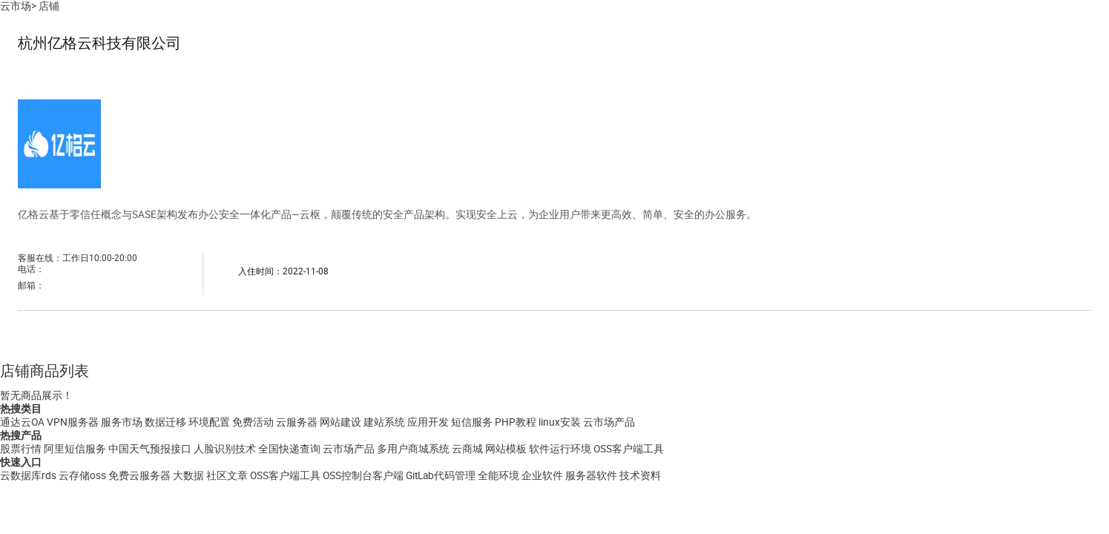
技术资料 (640, 475)
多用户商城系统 (413, 449)
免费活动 (253, 422)
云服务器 (296, 422)
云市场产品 (609, 422)
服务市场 (121, 422)
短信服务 (472, 422)
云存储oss (82, 475)
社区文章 (227, 475)
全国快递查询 (289, 449)
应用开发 (428, 422)
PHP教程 (515, 422)
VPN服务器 (73, 422)
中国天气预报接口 (149, 449)
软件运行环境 (560, 449)
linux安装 (560, 422)
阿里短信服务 (75, 449)
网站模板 (506, 449)
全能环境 (498, 475)
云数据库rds (28, 475)
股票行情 (21, 449)
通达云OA (22, 422)
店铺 (49, 6)
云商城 (467, 449)
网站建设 (340, 422)
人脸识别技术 (225, 449)
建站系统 (384, 422)
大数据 (188, 475)
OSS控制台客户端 (363, 475)
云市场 (15, 6)
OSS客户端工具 (628, 449)
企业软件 (542, 475)
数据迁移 (165, 422)
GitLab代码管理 (440, 475)
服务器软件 (591, 475)
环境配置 (209, 422)
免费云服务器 (139, 475)
